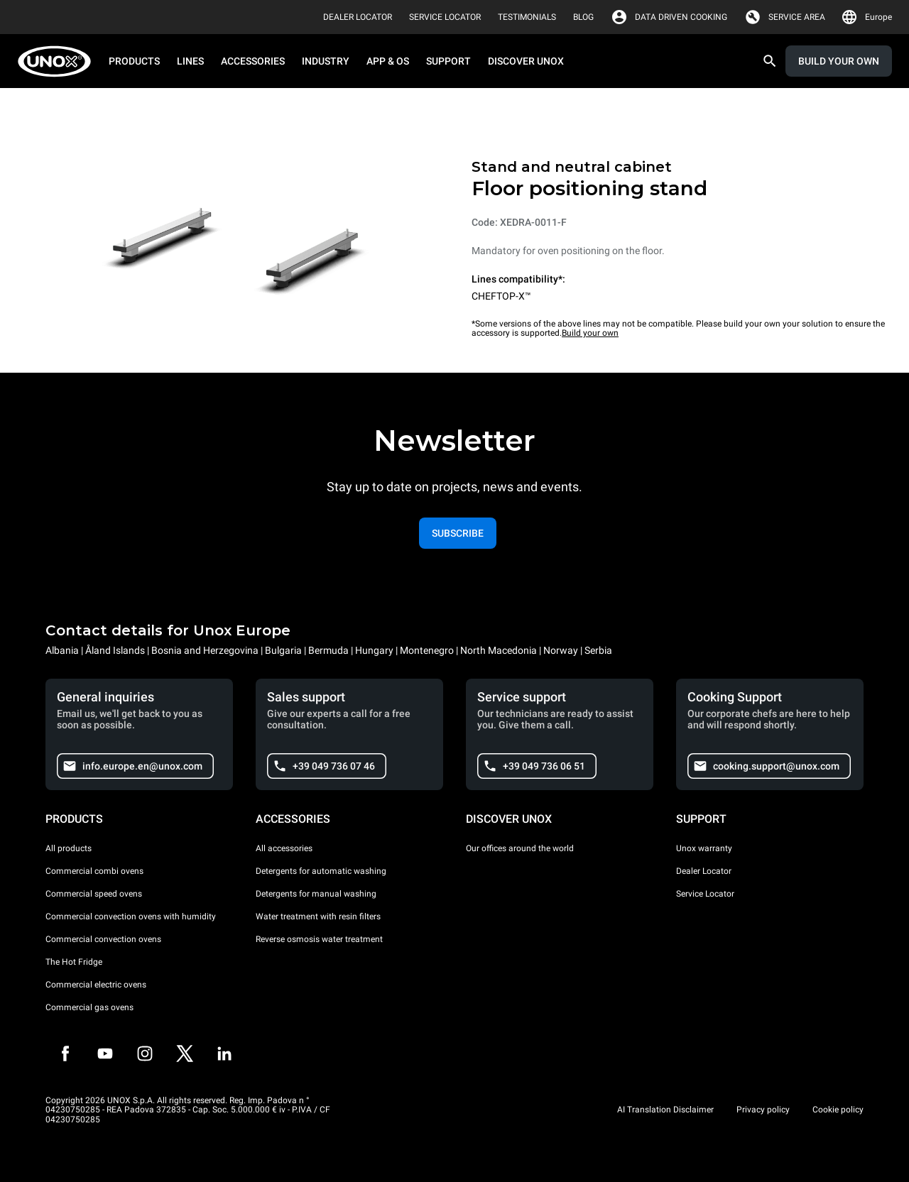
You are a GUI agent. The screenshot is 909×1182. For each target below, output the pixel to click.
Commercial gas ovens (89, 1007)
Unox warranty (704, 848)
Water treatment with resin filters (318, 916)
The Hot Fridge (73, 962)
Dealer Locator (703, 871)
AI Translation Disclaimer (665, 1110)
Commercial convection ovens (103, 939)
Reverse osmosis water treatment (319, 939)
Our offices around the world (520, 848)
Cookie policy (838, 1110)
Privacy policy (763, 1110)
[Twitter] (185, 1053)
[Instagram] (145, 1053)
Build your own (590, 333)
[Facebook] (65, 1053)
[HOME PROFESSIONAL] (58, 61)
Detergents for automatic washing (321, 871)
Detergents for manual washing (316, 894)
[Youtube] (105, 1053)
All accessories (284, 848)
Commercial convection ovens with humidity (130, 916)
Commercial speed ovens (93, 894)
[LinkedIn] (224, 1053)
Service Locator (705, 894)
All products (68, 848)
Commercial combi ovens (94, 871)
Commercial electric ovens (95, 985)
